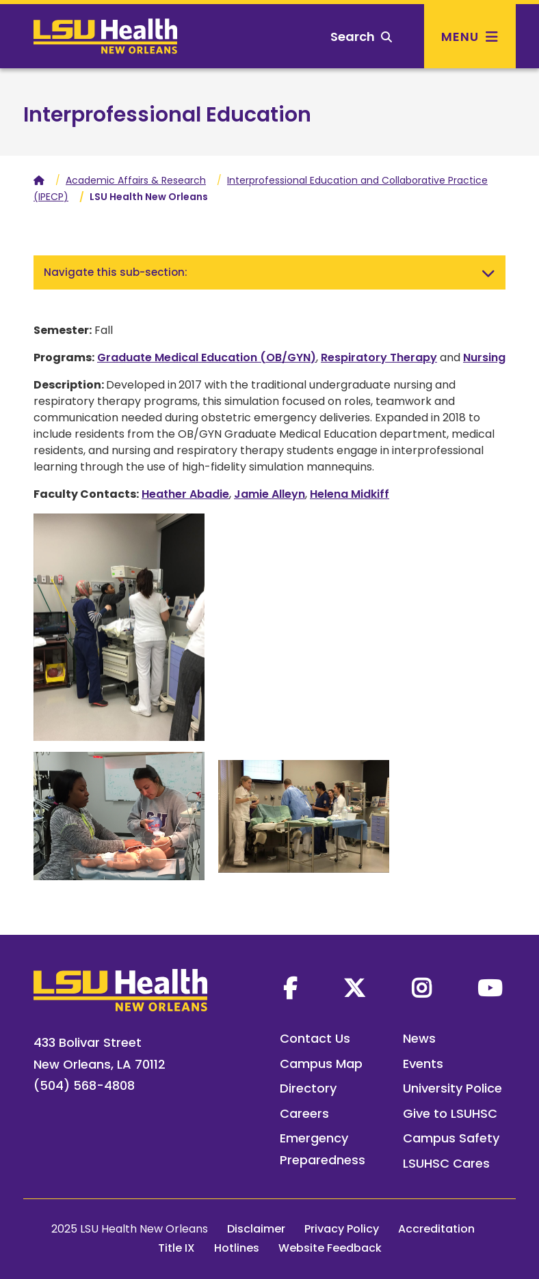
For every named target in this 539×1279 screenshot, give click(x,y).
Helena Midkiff (349, 494)
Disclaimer (256, 1229)
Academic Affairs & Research (136, 180)
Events (423, 1063)
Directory (308, 1088)
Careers (304, 1113)
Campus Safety (451, 1138)
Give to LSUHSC (450, 1113)
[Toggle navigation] (488, 272)
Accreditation (436, 1229)
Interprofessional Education (167, 114)
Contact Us (315, 1038)
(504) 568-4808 (84, 1085)
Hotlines (236, 1248)
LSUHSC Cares (446, 1163)
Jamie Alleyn (269, 494)
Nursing (484, 357)
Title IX (176, 1248)
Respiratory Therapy (379, 357)
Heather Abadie (185, 494)
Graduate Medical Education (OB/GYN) (206, 357)
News (419, 1038)
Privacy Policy (341, 1229)
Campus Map (321, 1063)
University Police (452, 1088)
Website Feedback (330, 1248)
